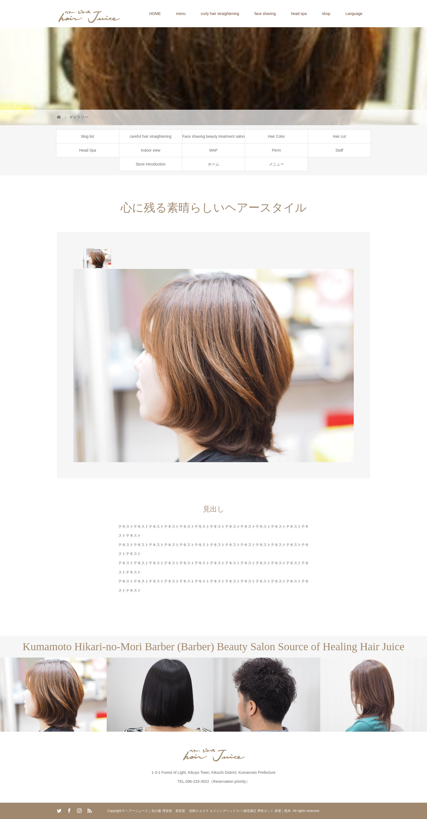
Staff (339, 150)
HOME (155, 13)
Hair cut (339, 136)
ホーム (213, 164)
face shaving (265, 13)
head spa (299, 13)
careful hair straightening (150, 136)
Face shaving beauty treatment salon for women (213, 138)
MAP (213, 150)
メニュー (276, 164)
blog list (87, 136)
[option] (96, 258)
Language (354, 13)
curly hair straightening (220, 13)
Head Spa (87, 150)
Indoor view (150, 150)
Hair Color (276, 136)
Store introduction (151, 164)
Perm (276, 150)
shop (326, 13)
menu (180, 13)
